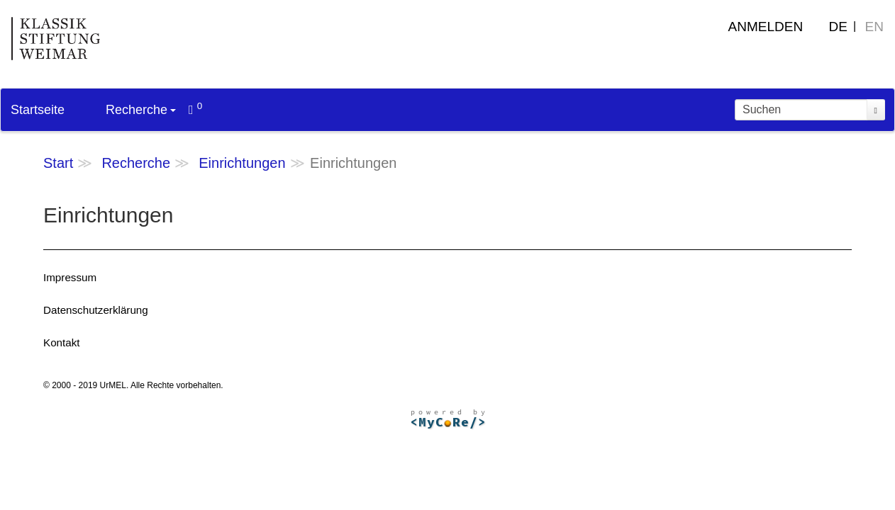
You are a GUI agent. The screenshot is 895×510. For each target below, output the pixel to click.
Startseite (38, 110)
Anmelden (766, 26)
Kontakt (61, 342)
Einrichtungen (242, 163)
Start (58, 163)
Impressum (69, 277)
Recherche (141, 110)
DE (838, 26)
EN (874, 26)
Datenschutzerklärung (95, 310)
